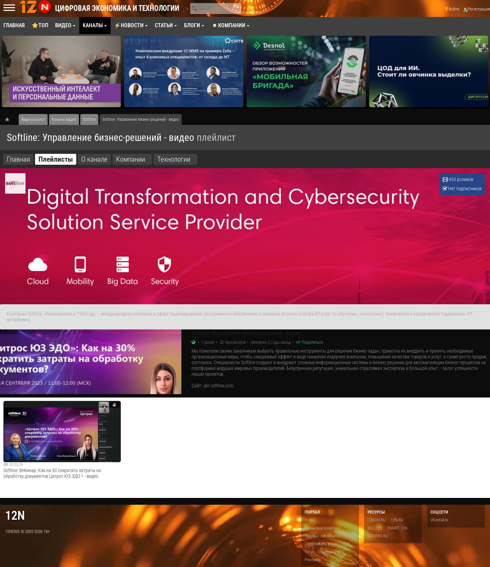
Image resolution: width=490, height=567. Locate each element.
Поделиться (309, 342)
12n (15, 515)
